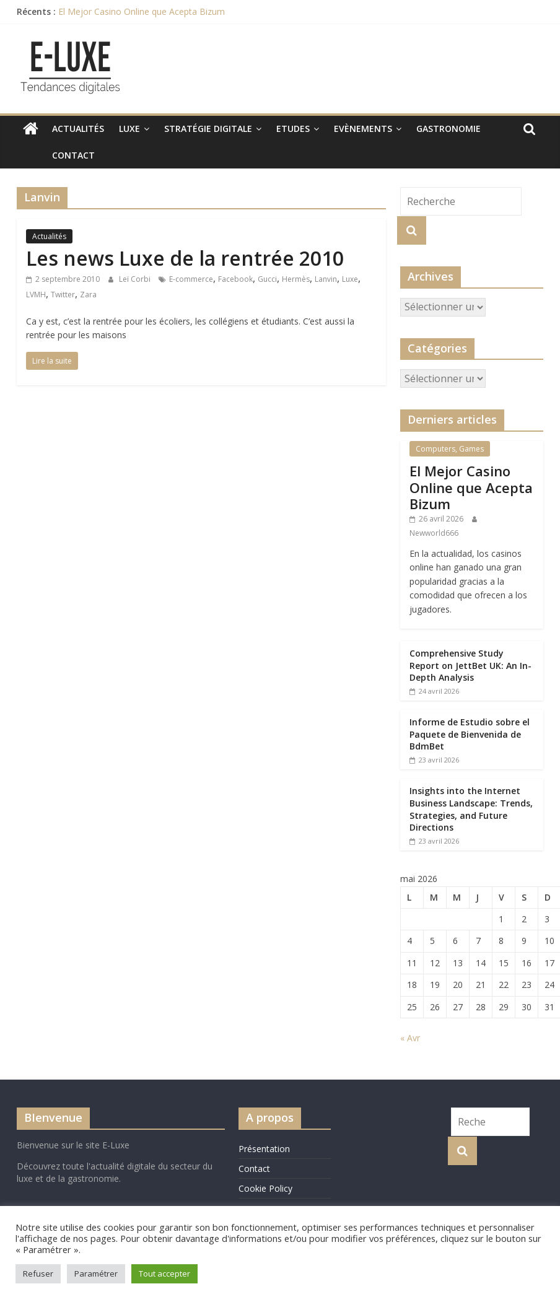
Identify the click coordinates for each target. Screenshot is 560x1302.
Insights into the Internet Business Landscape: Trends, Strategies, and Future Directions (471, 809)
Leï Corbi (135, 279)
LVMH (36, 294)
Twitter (63, 294)
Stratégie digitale (208, 128)
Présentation (264, 1149)
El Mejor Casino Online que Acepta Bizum (141, 11)
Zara (88, 294)
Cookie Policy (265, 1188)
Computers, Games (450, 448)
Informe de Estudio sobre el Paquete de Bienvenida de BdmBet (469, 734)
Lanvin (326, 279)
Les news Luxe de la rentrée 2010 (185, 258)
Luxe (129, 128)
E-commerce (191, 279)
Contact (45, 155)
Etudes (293, 128)
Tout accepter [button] (164, 1273)
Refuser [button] (38, 1273)
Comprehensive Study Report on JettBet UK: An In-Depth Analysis (470, 665)
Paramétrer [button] (96, 1273)
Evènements (363, 128)
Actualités (78, 128)
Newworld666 (433, 533)
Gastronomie (448, 128)
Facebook (235, 279)
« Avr (410, 1038)
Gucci (267, 279)
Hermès (296, 279)
